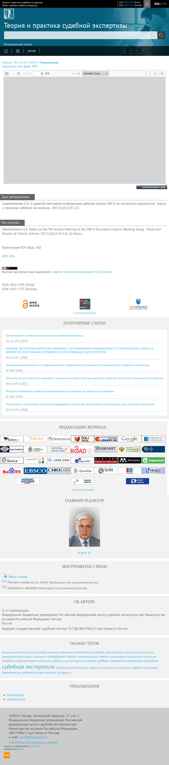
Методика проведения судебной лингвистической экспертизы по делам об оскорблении (60, 391)
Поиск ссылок (18, 576)
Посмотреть (15, 695)
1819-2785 (129, 2)
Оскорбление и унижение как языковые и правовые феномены (44, 335)
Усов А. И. (84, 553)
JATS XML (8, 256)
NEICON (35, 746)
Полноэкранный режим (147, 187)
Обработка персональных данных (33, 742)
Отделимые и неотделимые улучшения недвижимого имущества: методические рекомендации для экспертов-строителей (80, 404)
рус (164, 4)
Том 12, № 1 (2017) (25, 62)
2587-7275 (129, 5)
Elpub (20, 748)
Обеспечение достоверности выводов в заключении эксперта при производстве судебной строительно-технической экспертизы (84, 378)
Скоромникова (49, 62)
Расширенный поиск (18, 44)
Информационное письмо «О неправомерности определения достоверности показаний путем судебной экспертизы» (78, 365)
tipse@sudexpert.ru (34, 737)
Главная (6, 62)
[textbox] (84, 35)
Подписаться (16, 699)
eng (157, 4)
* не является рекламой (84, 312)
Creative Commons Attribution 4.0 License (81, 272)
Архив (32, 51)
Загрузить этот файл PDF (20, 66)
